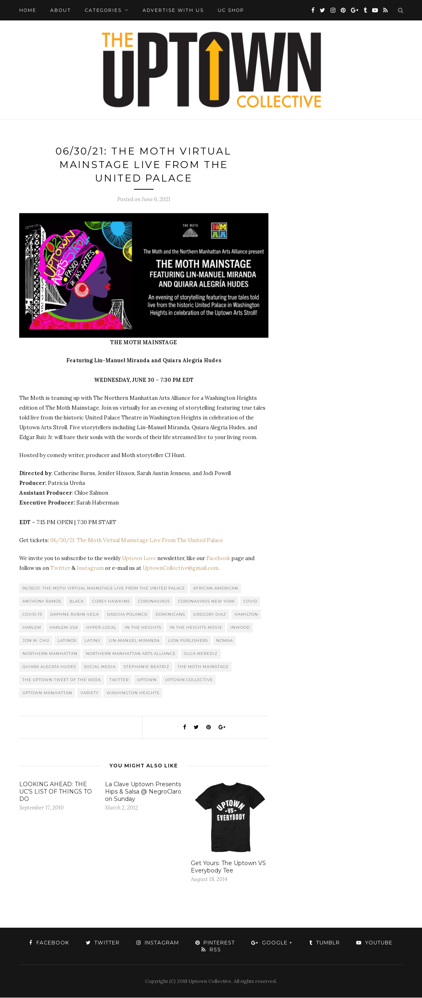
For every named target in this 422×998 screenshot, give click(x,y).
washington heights (133, 693)
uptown (147, 680)
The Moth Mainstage (203, 667)
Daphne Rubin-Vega (74, 614)
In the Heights (143, 628)
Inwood (240, 628)
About (60, 10)
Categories (103, 10)
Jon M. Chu (35, 641)
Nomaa (224, 641)
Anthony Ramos (41, 601)
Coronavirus (154, 601)
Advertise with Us (173, 10)
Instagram (90, 568)
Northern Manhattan (50, 654)
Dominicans (170, 614)
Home (27, 10)
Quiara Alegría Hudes (49, 667)
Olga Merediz (201, 654)
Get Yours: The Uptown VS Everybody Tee (228, 867)
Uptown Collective (189, 680)
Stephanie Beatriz (147, 667)
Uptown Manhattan (47, 693)
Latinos (67, 641)
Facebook (218, 558)
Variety (89, 693)
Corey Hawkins (111, 601)
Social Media (100, 667)
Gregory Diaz (209, 614)
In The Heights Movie (196, 628)
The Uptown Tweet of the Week (61, 680)
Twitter (60, 568)
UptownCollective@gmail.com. (181, 568)
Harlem (31, 628)
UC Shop (231, 10)
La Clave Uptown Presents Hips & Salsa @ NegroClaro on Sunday (143, 792)
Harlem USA (63, 628)
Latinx (92, 641)
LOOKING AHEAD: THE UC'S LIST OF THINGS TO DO (55, 792)
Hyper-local (101, 628)
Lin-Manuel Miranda (134, 641)
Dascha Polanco (127, 614)
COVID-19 (32, 614)
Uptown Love (139, 558)
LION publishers (188, 641)
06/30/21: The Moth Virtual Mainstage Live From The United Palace (136, 540)
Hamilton (246, 614)
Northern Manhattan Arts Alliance (131, 654)
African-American (215, 588)
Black (76, 601)
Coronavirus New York (206, 601)
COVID (250, 601)
